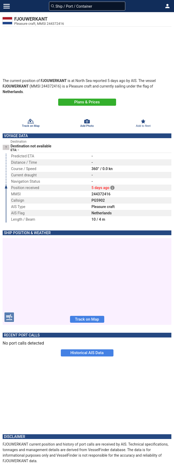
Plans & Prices (87, 102)
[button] (167, 6)
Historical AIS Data (86, 352)
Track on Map (87, 319)
